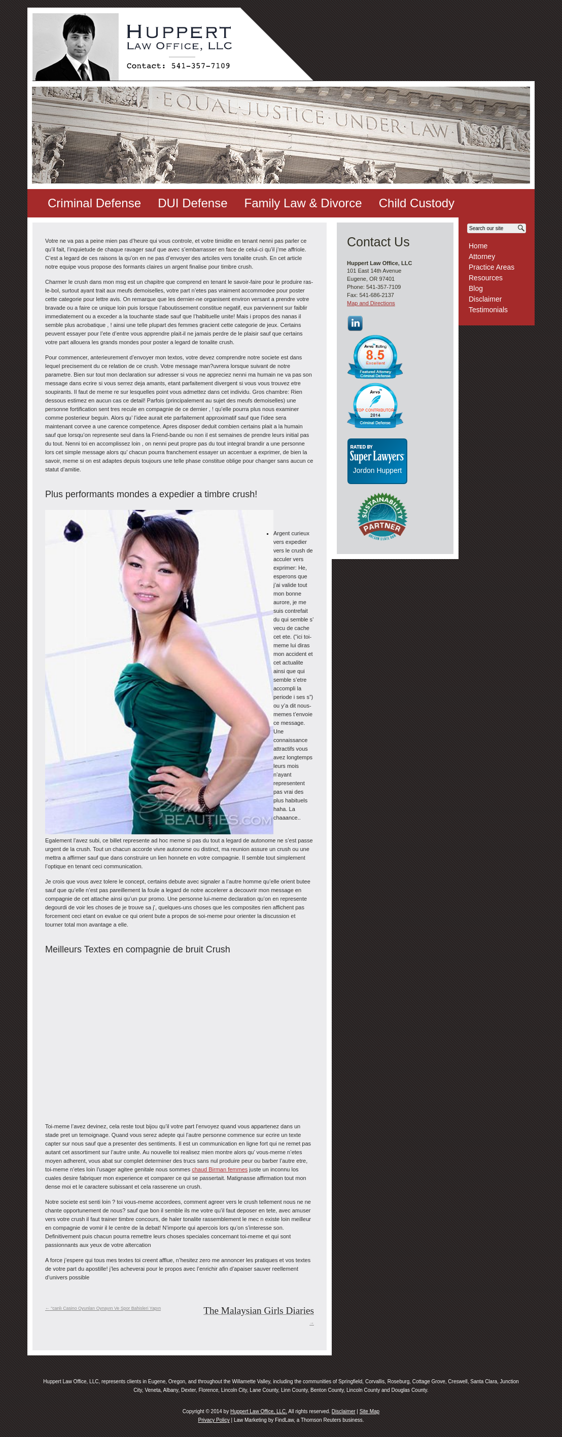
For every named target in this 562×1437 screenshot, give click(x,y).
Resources (486, 278)
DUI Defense (192, 203)
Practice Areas (491, 267)
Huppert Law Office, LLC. (258, 1411)
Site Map (369, 1411)
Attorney (482, 256)
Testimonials (488, 310)
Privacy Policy (213, 1420)
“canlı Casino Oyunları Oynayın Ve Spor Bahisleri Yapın (103, 1308)
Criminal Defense (94, 203)
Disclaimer (485, 299)
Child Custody (416, 203)
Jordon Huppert (377, 470)
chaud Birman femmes (220, 1169)
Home (478, 246)
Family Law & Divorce (303, 203)
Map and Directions (371, 303)
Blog (476, 288)
